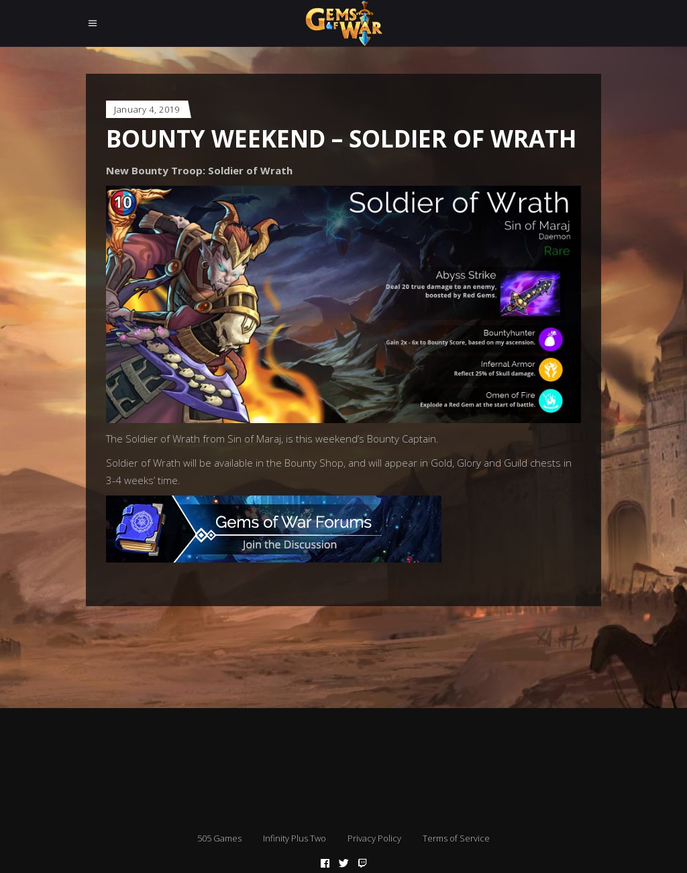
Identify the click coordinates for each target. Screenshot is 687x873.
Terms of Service (456, 838)
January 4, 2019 (147, 109)
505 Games (219, 838)
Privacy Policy (374, 838)
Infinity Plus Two (294, 838)
